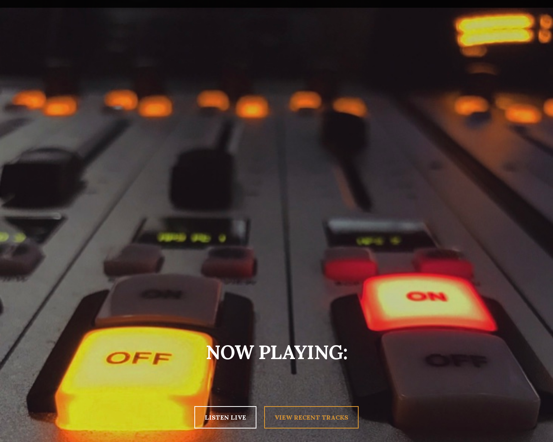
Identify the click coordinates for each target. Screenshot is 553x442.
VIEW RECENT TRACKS (311, 417)
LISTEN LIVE (225, 417)
